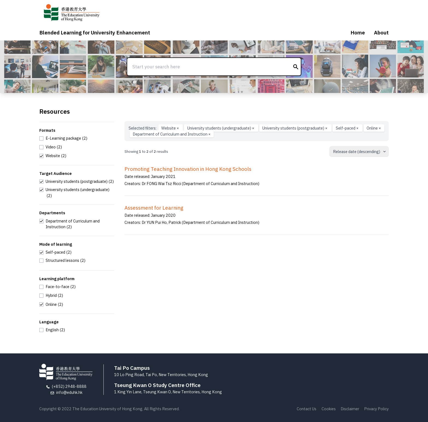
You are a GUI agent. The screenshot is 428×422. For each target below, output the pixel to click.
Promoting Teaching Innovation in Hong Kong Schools (187, 169)
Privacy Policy (376, 408)
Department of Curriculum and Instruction (172, 134)
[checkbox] (63, 138)
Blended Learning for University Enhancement (94, 32)
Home (357, 32)
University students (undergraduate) (221, 128)
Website (170, 128)
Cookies (329, 408)
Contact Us (306, 408)
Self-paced (347, 128)
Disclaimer (350, 408)
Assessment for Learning (153, 207)
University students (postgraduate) (295, 128)
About (381, 32)
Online (374, 128)
